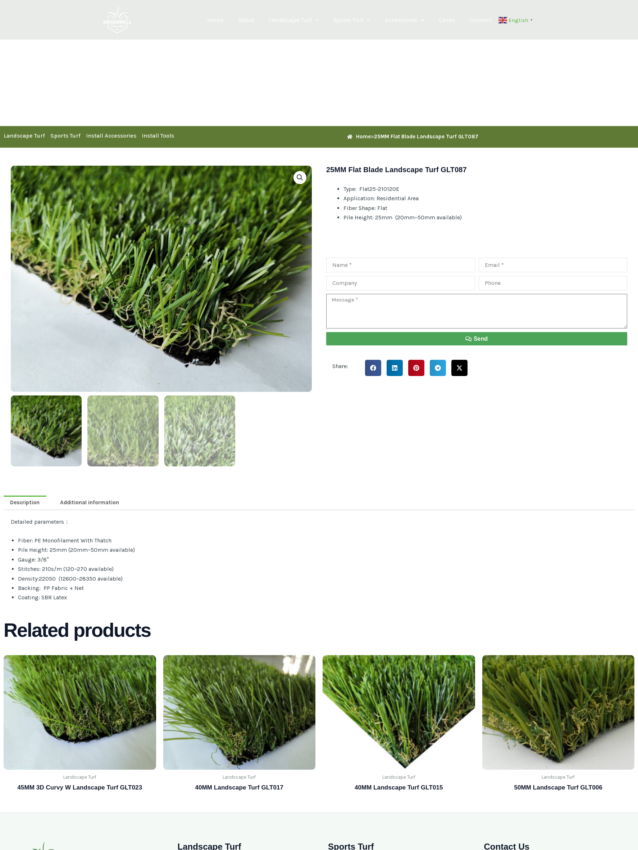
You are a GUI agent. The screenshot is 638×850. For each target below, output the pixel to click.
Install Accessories (111, 135)
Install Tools (158, 135)
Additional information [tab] (93, 503)
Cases (450, 19)
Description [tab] (26, 503)
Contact (481, 19)
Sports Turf (359, 19)
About (258, 19)
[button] (325, 19)
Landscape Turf (304, 19)
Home (229, 19)
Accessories (410, 19)
